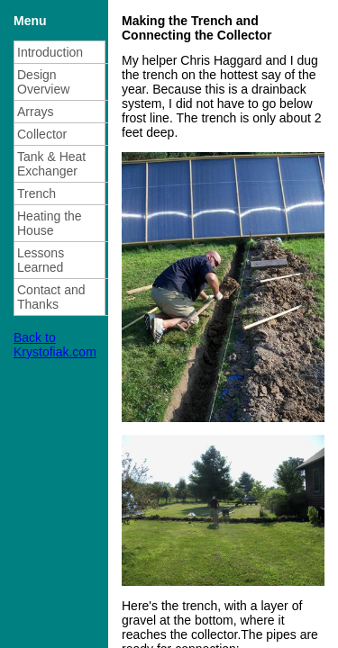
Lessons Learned (40, 260)
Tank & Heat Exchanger (51, 163)
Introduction (50, 52)
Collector (42, 134)
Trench (36, 193)
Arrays (35, 111)
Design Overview (43, 82)
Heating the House (49, 223)
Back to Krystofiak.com (55, 344)
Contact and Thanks (51, 297)
